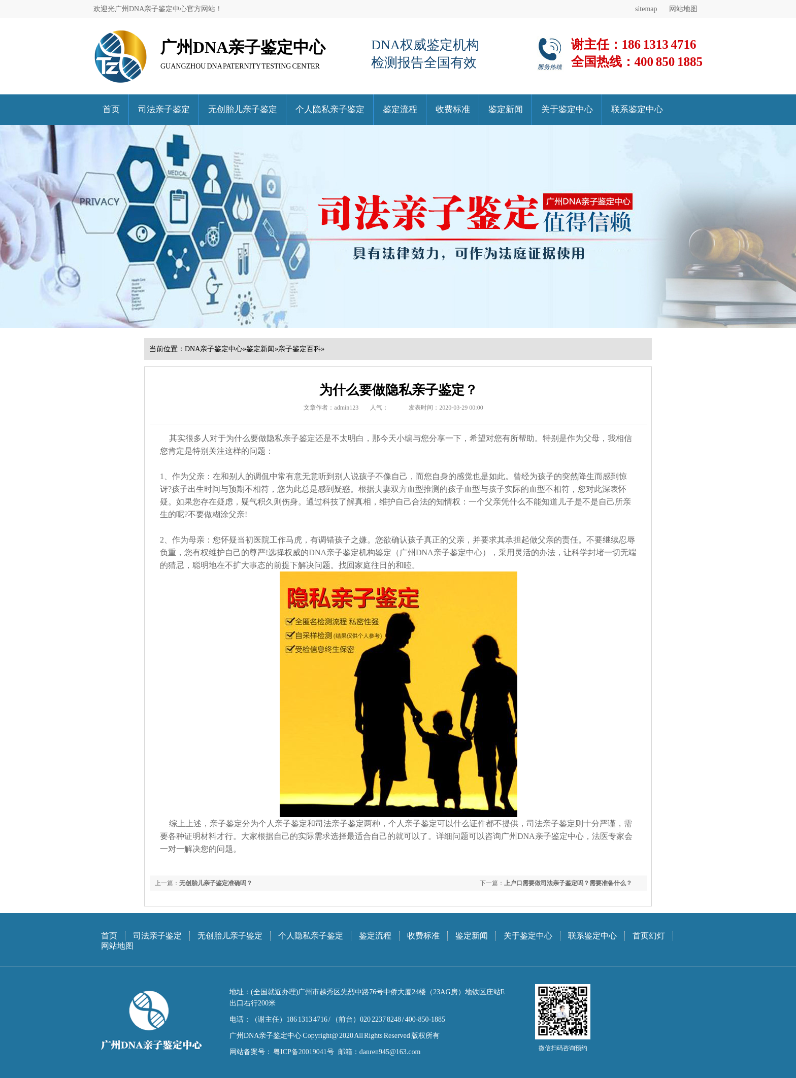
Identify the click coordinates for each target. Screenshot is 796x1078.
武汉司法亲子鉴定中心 (167, 861)
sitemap (646, 9)
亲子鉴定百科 (299, 349)
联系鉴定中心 (637, 109)
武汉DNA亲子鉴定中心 (162, 861)
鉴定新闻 (505, 109)
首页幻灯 (649, 935)
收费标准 (453, 109)
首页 (111, 109)
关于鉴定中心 (567, 109)
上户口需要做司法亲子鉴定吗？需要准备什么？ (568, 883)
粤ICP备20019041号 (303, 1052)
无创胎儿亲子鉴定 (242, 109)
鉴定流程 (400, 109)
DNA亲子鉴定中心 (214, 349)
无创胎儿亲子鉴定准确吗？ (215, 883)
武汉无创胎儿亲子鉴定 (172, 861)
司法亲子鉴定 (164, 109)
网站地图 (683, 9)
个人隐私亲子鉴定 (329, 109)
